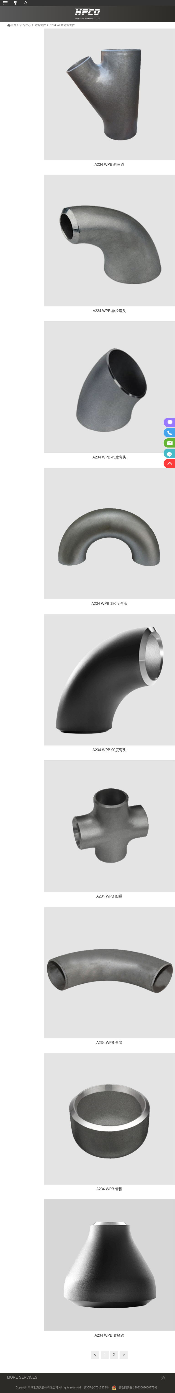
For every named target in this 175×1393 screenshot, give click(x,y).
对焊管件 (40, 25)
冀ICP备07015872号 (96, 1387)
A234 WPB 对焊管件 (62, 25)
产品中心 (25, 25)
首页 (13, 25)
